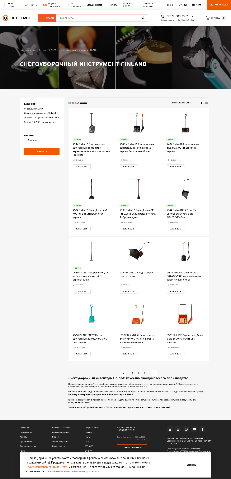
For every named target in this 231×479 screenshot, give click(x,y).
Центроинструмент (92, 428)
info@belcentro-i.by (186, 20)
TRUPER (88, 437)
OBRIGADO (89, 446)
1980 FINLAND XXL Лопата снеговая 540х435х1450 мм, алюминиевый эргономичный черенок (138, 339)
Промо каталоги (58, 446)
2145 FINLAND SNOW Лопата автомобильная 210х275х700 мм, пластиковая (90, 339)
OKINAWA (88, 451)
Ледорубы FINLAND (33, 109)
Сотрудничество (26, 432)
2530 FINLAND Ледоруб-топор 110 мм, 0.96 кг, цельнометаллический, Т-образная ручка (138, 214)
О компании (24, 428)
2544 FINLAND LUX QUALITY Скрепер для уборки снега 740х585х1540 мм (181, 214)
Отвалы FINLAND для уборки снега (40, 122)
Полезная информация (60, 432)
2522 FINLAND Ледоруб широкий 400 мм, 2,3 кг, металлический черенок (90, 214)
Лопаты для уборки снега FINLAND (40, 113)
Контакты (23, 437)
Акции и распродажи (60, 442)
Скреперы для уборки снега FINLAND (41, 118)
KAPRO (87, 442)
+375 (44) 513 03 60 (126, 430)
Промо (22, 451)
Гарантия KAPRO (26, 442)
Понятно (191, 465)
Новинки (55, 437)
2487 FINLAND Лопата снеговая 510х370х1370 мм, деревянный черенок (183, 148)
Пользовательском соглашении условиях (71, 471)
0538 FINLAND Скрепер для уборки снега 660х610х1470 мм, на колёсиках (185, 339)
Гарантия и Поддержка (61, 428)
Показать (42, 151)
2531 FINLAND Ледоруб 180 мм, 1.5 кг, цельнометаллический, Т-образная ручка (90, 276)
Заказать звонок (168, 20)
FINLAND (88, 432)
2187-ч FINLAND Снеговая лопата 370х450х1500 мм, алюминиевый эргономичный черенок (184, 276)
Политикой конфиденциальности (47, 467)
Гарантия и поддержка (28, 446)
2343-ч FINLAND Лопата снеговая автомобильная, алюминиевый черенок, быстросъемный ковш (137, 148)
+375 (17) (121, 428)
